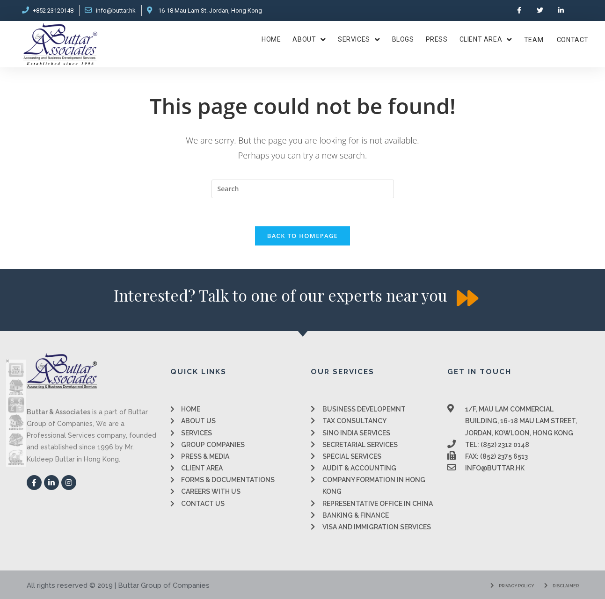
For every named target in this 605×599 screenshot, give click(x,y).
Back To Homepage (302, 235)
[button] (280, 295)
